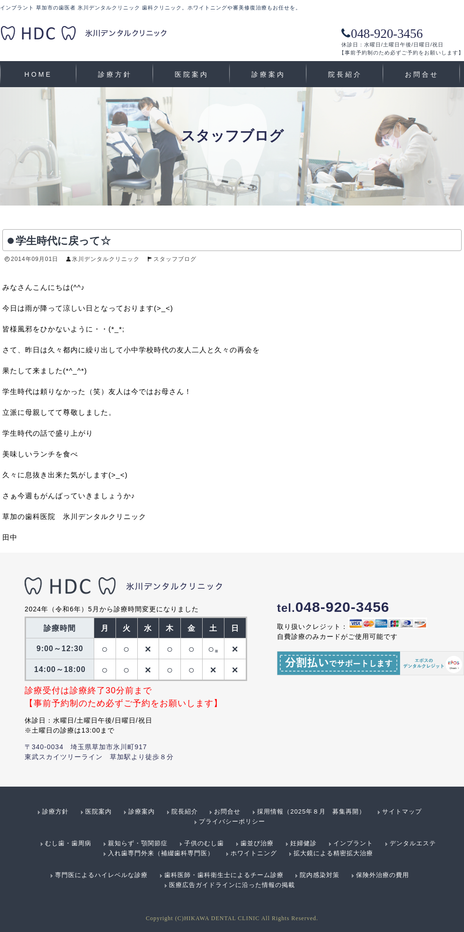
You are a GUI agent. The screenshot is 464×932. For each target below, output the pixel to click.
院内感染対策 (319, 874)
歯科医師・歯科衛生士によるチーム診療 (224, 874)
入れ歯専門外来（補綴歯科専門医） (161, 853)
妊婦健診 (303, 843)
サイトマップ (402, 811)
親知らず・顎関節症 (138, 843)
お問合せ (422, 74)
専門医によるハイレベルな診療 (101, 874)
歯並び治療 (257, 843)
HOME (39, 74)
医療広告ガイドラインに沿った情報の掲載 (232, 884)
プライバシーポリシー (232, 821)
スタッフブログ (174, 259)
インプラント (353, 843)
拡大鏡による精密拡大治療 (333, 853)
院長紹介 (345, 74)
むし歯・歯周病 (68, 843)
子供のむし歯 (204, 843)
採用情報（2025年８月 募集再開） (311, 811)
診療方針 (115, 74)
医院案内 (192, 74)
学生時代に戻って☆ (63, 241)
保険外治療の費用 (382, 874)
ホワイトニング (254, 853)
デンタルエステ (413, 843)
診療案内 (268, 74)
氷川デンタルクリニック (106, 259)
